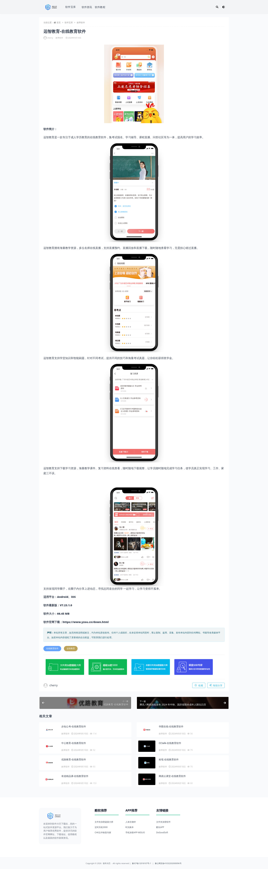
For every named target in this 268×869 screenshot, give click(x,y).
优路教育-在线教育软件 (73, 759)
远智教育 (71, 648)
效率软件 (81, 22)
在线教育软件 (52, 648)
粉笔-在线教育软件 (169, 759)
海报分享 (216, 685)
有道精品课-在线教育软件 (75, 776)
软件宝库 (70, 7)
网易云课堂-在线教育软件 (172, 776)
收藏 (199, 685)
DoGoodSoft (162, 832)
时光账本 (129, 827)
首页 (59, 22)
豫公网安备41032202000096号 (168, 863)
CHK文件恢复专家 (103, 832)
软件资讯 (87, 7)
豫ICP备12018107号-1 (141, 863)
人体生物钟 (130, 821)
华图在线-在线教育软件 (171, 726)
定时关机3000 (101, 827)
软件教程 (100, 7)
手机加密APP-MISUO (135, 832)
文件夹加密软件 (163, 821)
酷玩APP (160, 827)
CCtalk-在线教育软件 (170, 743)
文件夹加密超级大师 (104, 821)
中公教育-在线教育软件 (73, 743)
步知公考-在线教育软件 (73, 726)
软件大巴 (106, 863)
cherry (48, 38)
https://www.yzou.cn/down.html (86, 622)
